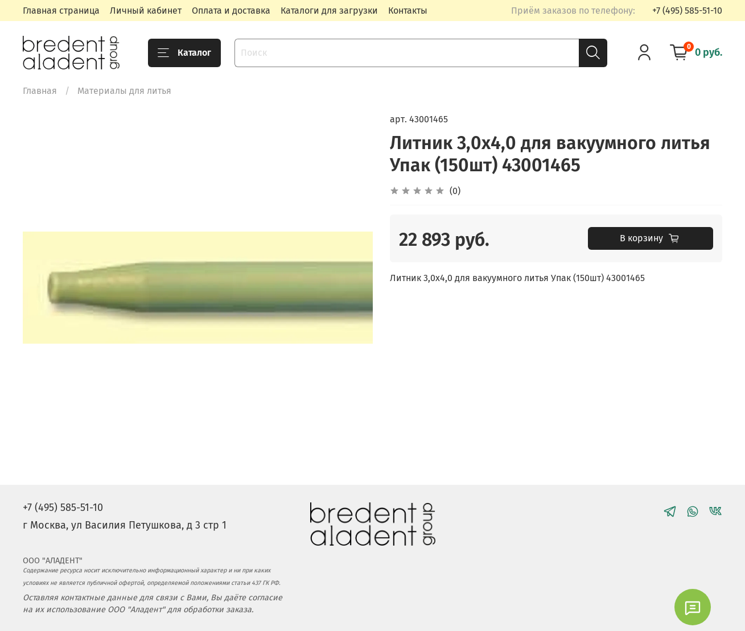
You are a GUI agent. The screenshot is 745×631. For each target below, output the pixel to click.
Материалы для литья (124, 90)
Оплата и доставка (231, 10)
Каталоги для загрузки (329, 10)
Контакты (407, 10)
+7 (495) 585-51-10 (687, 10)
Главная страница (61, 10)
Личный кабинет (146, 10)
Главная (40, 90)
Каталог (184, 53)
